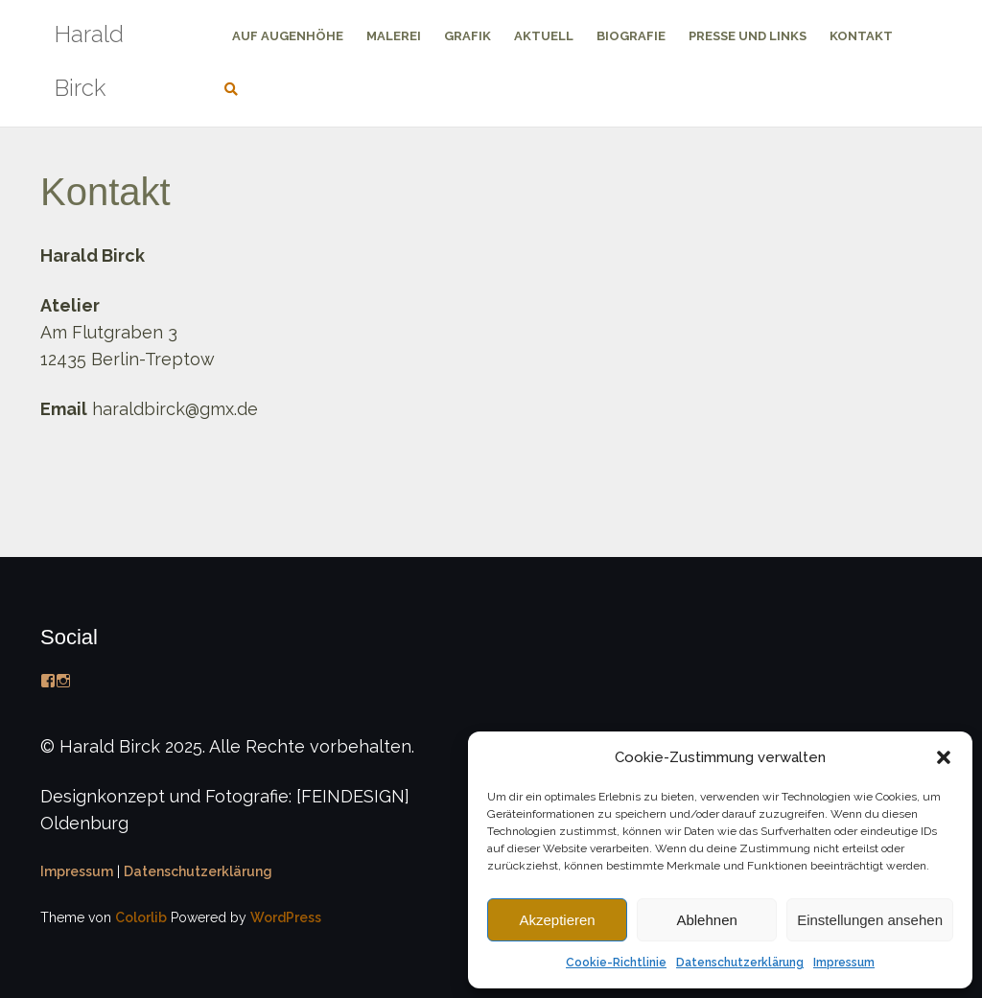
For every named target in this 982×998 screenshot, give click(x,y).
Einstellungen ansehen (870, 920)
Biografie (631, 36)
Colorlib (141, 917)
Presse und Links (748, 36)
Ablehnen (706, 920)
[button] (943, 757)
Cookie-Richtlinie (616, 962)
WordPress (285, 917)
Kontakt (861, 36)
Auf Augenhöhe (287, 36)
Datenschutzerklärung (740, 962)
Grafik (467, 36)
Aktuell (543, 36)
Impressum (844, 962)
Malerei (393, 36)
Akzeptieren (557, 920)
